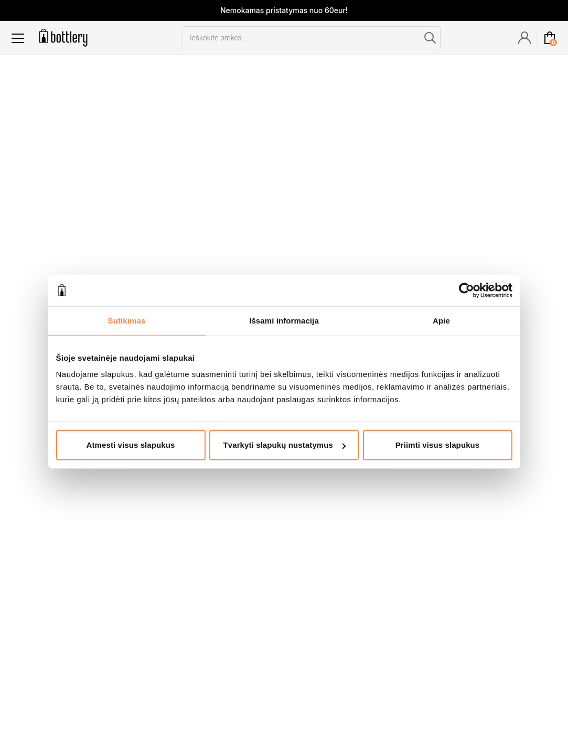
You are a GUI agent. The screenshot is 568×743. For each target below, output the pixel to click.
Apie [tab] (441, 320)
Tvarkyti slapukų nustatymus (284, 444)
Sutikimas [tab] (127, 320)
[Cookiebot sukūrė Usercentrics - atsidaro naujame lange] (466, 290)
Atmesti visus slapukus (131, 444)
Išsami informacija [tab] (284, 320)
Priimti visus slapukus (437, 444)
